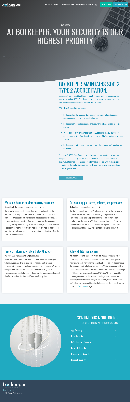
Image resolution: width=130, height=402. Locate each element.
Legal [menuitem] (4, 390)
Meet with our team (121, 4)
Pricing (57, 4)
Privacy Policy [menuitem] (11, 390)
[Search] (96, 4)
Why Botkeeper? (68, 4)
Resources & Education (84, 4)
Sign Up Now (106, 4)
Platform (48, 4)
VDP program (83, 286)
